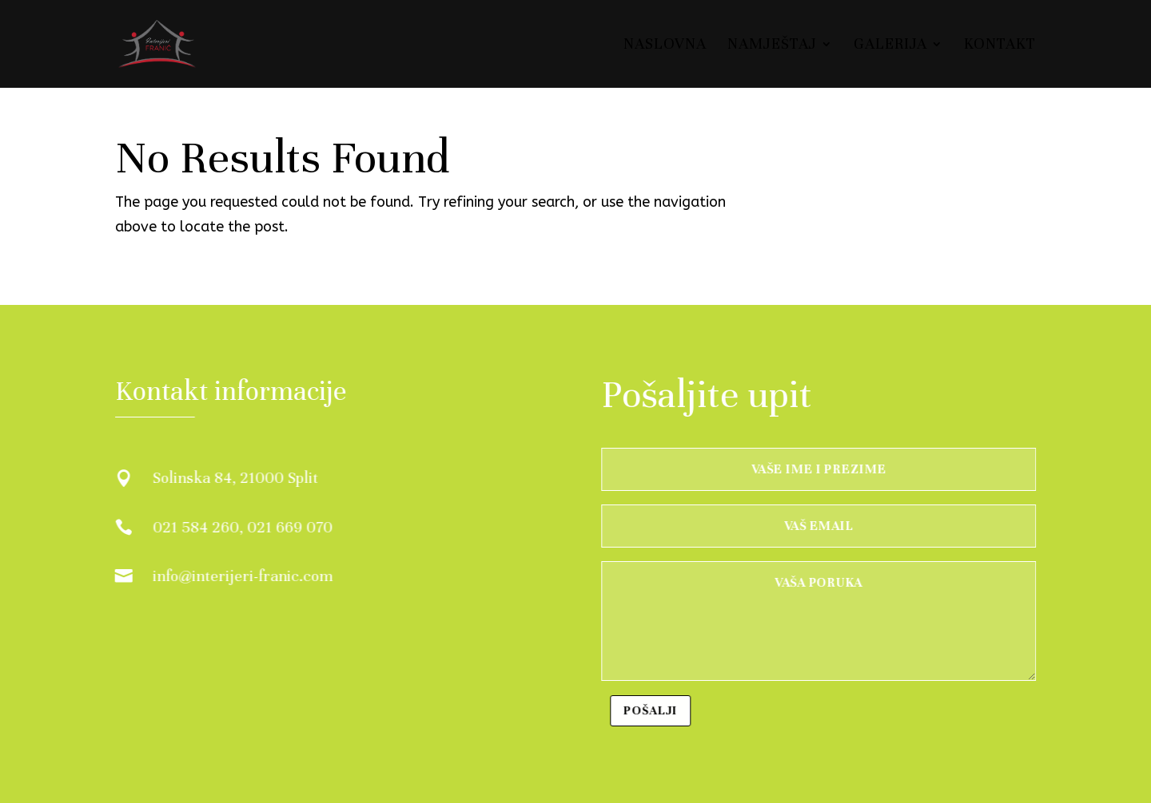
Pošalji (652, 710)
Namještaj (772, 45)
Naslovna (665, 45)
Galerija (890, 45)
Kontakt (1000, 45)
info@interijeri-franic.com (242, 576)
